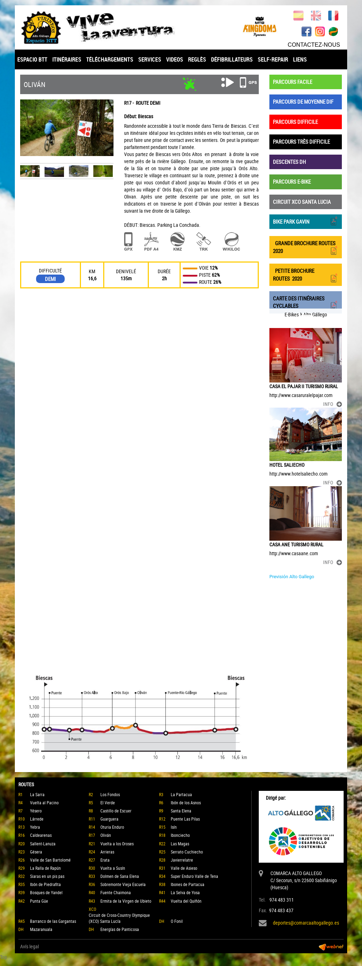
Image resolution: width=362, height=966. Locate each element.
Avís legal (29, 946)
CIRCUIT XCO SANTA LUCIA (302, 201)
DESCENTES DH (289, 161)
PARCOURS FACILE (292, 81)
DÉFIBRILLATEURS (232, 59)
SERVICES (149, 59)
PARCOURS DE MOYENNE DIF (303, 101)
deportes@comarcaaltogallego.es (306, 922)
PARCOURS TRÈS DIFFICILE (301, 141)
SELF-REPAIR (273, 59)
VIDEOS (174, 59)
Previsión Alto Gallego (291, 576)
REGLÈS (197, 59)
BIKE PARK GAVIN (305, 221)
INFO (332, 404)
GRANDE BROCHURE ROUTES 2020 (305, 247)
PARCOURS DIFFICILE (295, 121)
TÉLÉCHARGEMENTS (109, 59)
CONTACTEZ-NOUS (314, 45)
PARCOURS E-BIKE (292, 181)
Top (3, 957)
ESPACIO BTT (32, 59)
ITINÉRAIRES (66, 59)
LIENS (300, 59)
